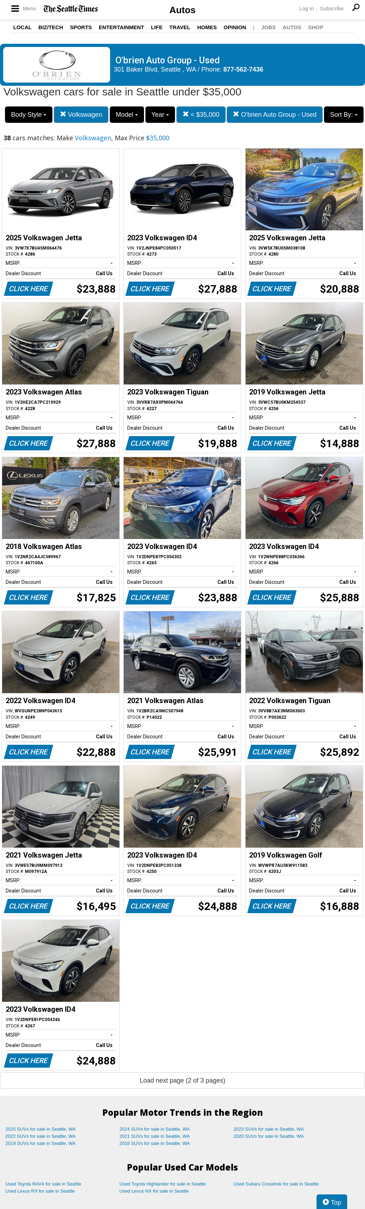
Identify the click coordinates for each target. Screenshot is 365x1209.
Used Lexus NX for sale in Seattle (154, 1191)
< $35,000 (201, 114)
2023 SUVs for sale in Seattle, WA (268, 1129)
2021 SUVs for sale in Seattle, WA (154, 1136)
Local (22, 27)
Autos (182, 10)
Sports (81, 27)
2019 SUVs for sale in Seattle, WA (40, 1143)
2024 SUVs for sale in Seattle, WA (154, 1129)
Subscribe (332, 8)
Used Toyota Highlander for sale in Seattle (162, 1184)
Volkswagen (81, 114)
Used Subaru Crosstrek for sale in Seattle (276, 1184)
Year (160, 114)
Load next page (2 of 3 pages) (182, 1080)
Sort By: (344, 114)
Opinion (234, 27)
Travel (179, 27)
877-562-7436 (243, 69)
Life (157, 27)
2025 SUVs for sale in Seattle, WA (40, 1129)
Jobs (268, 27)
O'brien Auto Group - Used (275, 114)
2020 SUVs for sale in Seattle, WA (268, 1136)
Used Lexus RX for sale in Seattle (39, 1191)
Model (127, 114)
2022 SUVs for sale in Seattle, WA (40, 1136)
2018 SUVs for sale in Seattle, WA (154, 1143)
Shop (315, 27)
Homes (207, 27)
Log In (306, 8)
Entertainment (121, 27)
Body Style (28, 114)
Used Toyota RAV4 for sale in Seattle (43, 1184)
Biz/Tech (50, 27)
